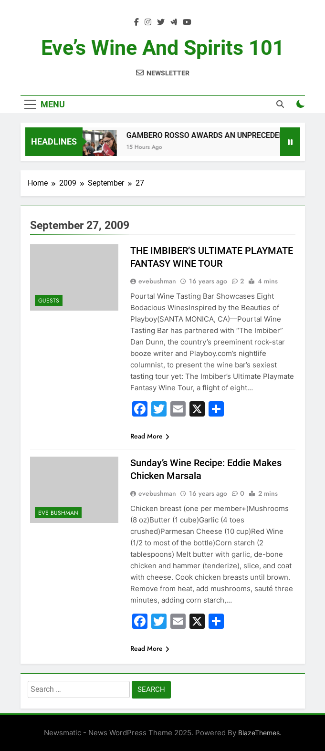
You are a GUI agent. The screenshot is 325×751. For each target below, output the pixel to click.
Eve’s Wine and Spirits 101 (162, 48)
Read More (149, 436)
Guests (48, 300)
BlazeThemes (259, 733)
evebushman (157, 281)
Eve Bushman (58, 513)
